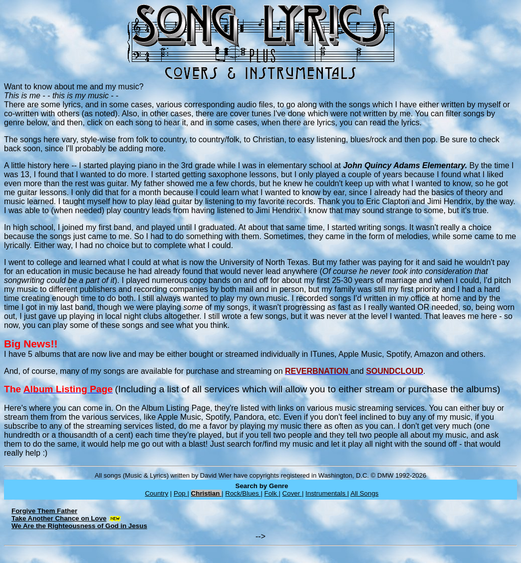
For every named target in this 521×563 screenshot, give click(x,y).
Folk (271, 493)
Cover (292, 493)
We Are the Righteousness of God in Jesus (79, 526)
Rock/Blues (242, 493)
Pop (180, 493)
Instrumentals (326, 493)
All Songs (364, 493)
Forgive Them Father (44, 511)
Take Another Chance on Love (58, 518)
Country (156, 493)
